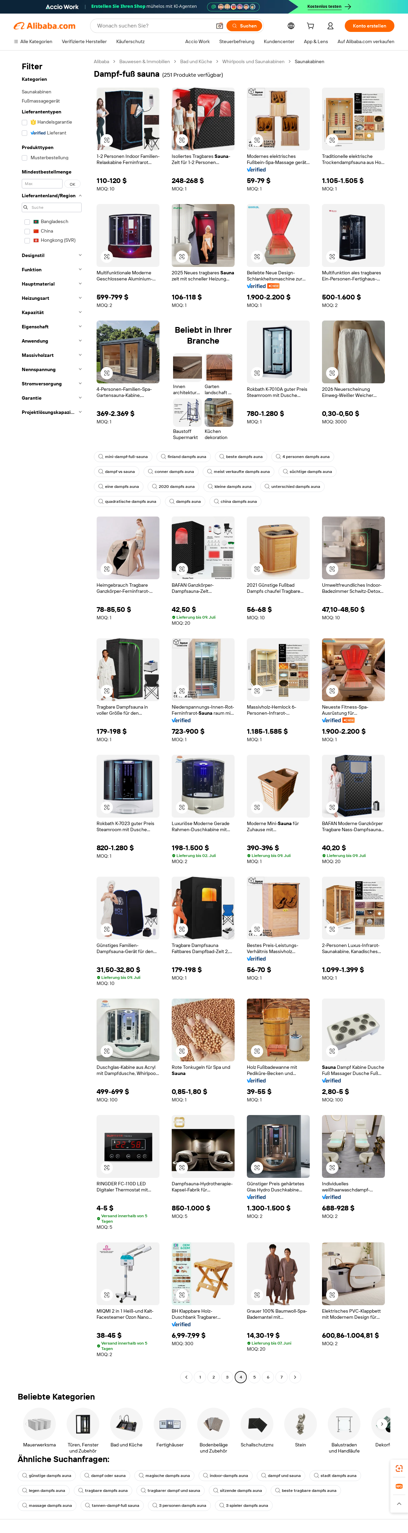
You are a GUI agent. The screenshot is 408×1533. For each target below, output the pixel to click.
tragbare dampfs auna (103, 1490)
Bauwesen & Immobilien (144, 61)
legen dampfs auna (43, 1490)
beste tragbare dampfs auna (306, 1490)
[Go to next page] (295, 1377)
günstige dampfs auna (46, 1475)
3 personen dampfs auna (179, 1505)
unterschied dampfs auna (292, 486)
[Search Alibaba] (153, 26)
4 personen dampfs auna (303, 456)
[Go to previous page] (186, 1377)
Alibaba (101, 61)
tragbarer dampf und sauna (170, 1490)
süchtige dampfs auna (307, 471)
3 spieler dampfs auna (243, 1505)
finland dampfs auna (183, 456)
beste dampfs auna (241, 456)
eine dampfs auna (118, 486)
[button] (220, 26)
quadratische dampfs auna (127, 501)
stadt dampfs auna (335, 1475)
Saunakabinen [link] (309, 61)
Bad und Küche (196, 61)
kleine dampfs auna (230, 486)
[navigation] (52, 720)
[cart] (312, 27)
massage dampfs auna (47, 1505)
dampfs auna (185, 501)
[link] (399, 1468)
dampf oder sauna (105, 1475)
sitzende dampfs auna (237, 1490)
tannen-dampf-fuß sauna (112, 1505)
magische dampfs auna (164, 1475)
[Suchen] (244, 25)
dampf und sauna (281, 1475)
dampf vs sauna (116, 471)
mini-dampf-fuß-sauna (123, 456)
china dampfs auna (235, 501)
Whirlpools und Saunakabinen (253, 61)
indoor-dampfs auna (225, 1475)
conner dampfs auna (171, 471)
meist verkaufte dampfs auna (238, 471)
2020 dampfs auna (173, 486)
